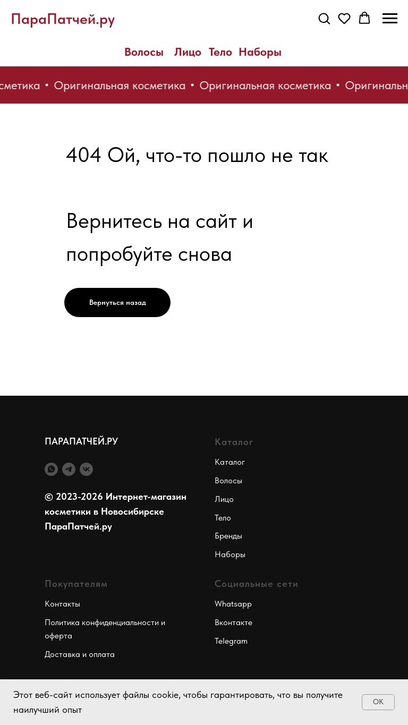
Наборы (260, 51)
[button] (324, 18)
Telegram (231, 641)
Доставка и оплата (80, 654)
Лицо (187, 51)
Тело (220, 51)
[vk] (86, 469)
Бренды (228, 536)
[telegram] (68, 469)
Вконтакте (233, 622)
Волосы (144, 51)
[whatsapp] (51, 469)
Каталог (230, 462)
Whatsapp (233, 604)
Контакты (62, 604)
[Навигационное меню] (389, 18)
